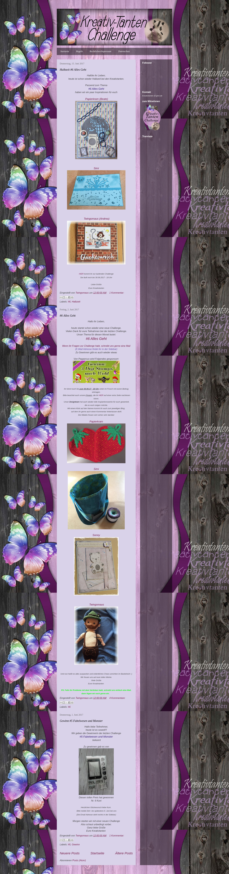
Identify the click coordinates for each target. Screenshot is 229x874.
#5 (69, 844)
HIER (81, 274)
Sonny (96, 535)
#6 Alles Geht (68, 315)
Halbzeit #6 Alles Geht (73, 69)
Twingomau (97, 218)
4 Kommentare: (117, 698)
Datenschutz (124, 51)
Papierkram (97, 421)
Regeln (79, 51)
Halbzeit (76, 301)
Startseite (64, 51)
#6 (69, 301)
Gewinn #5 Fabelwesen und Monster (81, 720)
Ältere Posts (124, 853)
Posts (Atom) (79, 860)
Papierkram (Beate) (96, 99)
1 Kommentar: (116, 293)
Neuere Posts (70, 853)
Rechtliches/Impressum (100, 51)
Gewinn (76, 844)
